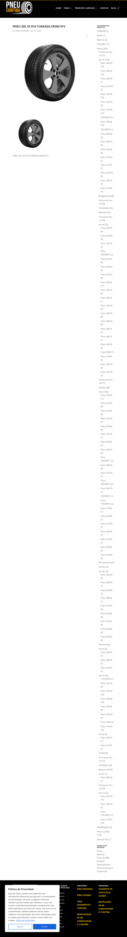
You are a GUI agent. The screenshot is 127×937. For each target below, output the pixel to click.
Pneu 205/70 (106, 141)
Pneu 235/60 (106, 235)
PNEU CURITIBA (22, 31)
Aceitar (45, 926)
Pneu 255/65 (106, 516)
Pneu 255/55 (106, 667)
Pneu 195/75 (106, 243)
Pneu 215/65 (106, 356)
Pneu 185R (106, 722)
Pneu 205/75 (106, 344)
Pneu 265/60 (106, 574)
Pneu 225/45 (106, 395)
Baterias (101, 39)
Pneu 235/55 (106, 449)
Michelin (103, 212)
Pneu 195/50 (106, 157)
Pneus (67, 8)
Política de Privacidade (25, 920)
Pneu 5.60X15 (107, 172)
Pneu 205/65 (106, 149)
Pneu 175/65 (106, 188)
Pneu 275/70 (106, 418)
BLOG (113, 8)
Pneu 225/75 (106, 228)
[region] (32, 908)
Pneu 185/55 (106, 78)
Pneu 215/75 (106, 165)
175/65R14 (105, 679)
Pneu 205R (106, 352)
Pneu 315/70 (106, 472)
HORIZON (101, 31)
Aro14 (101, 675)
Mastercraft (104, 769)
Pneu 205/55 (106, 282)
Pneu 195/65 (106, 121)
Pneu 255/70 (106, 364)
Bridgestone (104, 196)
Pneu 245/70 (106, 259)
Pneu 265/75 (106, 297)
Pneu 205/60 (106, 134)
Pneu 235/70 (106, 372)
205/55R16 (105, 129)
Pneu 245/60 (106, 582)
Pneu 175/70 (106, 691)
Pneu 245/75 (106, 328)
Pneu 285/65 (106, 598)
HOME (58, 8)
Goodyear (103, 765)
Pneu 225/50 (106, 403)
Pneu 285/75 (106, 336)
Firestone (103, 644)
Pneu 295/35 (106, 777)
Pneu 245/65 (106, 441)
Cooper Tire (60, 900)
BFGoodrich (60, 896)
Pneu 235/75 (106, 180)
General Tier (102, 839)
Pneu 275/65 (106, 508)
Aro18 (101, 571)
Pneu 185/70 (106, 714)
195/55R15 (105, 117)
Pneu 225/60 (106, 590)
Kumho (102, 567)
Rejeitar (20, 926)
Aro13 (101, 792)
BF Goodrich (104, 562)
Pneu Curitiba (103, 831)
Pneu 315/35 (106, 745)
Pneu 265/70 (106, 274)
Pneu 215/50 (106, 523)
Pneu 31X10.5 (107, 86)
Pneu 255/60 (106, 636)
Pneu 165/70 (106, 683)
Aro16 (101, 224)
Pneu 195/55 (106, 94)
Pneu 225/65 (106, 410)
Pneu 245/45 (106, 531)
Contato (104, 8)
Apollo (100, 35)
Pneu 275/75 (106, 434)
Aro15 (101, 59)
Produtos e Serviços (85, 8)
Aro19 (101, 648)
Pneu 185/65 (106, 71)
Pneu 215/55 (106, 539)
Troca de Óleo (103, 857)
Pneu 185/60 (106, 63)
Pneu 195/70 (106, 101)
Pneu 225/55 (106, 621)
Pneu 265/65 (106, 465)
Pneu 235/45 (106, 613)
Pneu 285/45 (106, 660)
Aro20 (101, 734)
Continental (104, 208)
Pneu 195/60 (106, 109)
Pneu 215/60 (106, 554)
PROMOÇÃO (102, 827)
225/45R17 (102, 44)
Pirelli (101, 753)
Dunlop (102, 387)
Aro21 (101, 774)
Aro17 (101, 392)
